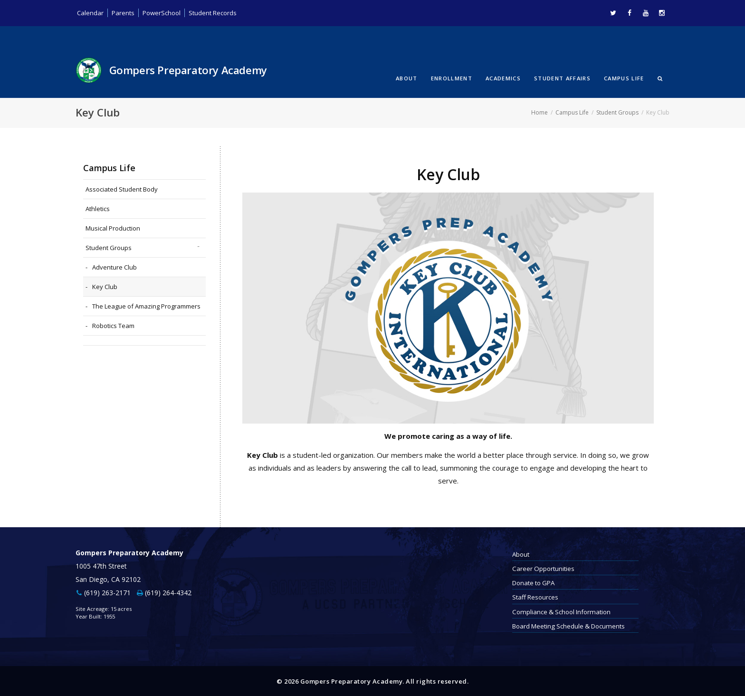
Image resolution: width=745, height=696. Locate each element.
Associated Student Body (122, 188)
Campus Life (624, 77)
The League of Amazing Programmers (146, 305)
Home (539, 112)
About (407, 77)
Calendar (90, 12)
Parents (124, 12)
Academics (503, 77)
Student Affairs (562, 77)
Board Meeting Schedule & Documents (568, 625)
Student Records (218, 12)
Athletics (98, 208)
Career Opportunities (543, 568)
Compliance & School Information (561, 611)
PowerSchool (164, 12)
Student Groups (617, 112)
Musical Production (113, 227)
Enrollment (451, 77)
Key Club (104, 286)
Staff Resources (535, 596)
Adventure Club (114, 266)
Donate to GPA (533, 582)
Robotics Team (113, 325)
